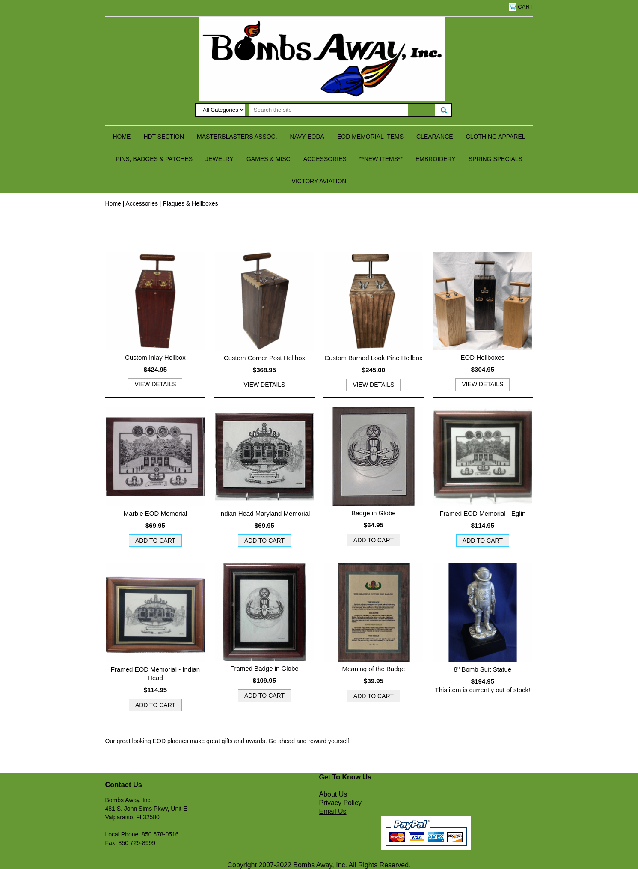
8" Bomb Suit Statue (483, 669)
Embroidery (435, 158)
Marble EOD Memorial (155, 513)
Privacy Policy (340, 802)
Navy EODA (307, 136)
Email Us (333, 811)
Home (122, 136)
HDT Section (163, 136)
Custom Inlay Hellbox (155, 357)
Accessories (325, 158)
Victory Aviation (319, 181)
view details (155, 384)
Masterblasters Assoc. (237, 136)
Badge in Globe (373, 513)
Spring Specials (495, 158)
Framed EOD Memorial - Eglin (482, 513)
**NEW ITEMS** (381, 158)
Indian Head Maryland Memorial (264, 513)
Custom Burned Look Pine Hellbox (373, 357)
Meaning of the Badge (373, 668)
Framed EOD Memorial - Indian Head (155, 673)
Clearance (434, 136)
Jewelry (219, 158)
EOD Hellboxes (483, 357)
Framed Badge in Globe (264, 668)
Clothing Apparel (495, 136)
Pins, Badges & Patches (154, 158)
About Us (333, 794)
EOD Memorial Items (370, 136)
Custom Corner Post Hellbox (264, 357)
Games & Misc (268, 158)
